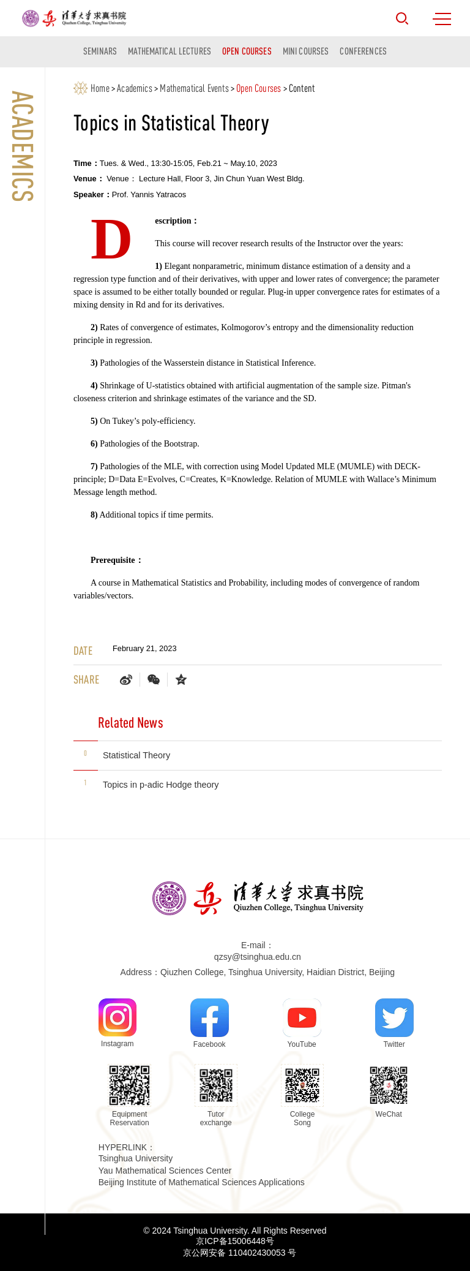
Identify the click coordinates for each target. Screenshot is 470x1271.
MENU (442, 19)
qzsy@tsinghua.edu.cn (257, 957)
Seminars (100, 50)
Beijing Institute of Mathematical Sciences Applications (202, 1182)
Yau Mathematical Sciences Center (165, 1170)
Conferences (363, 50)
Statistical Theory (136, 755)
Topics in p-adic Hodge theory (161, 785)
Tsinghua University (136, 1158)
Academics (134, 88)
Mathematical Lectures (169, 50)
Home (100, 88)
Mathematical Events (194, 88)
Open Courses (247, 50)
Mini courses (306, 50)
